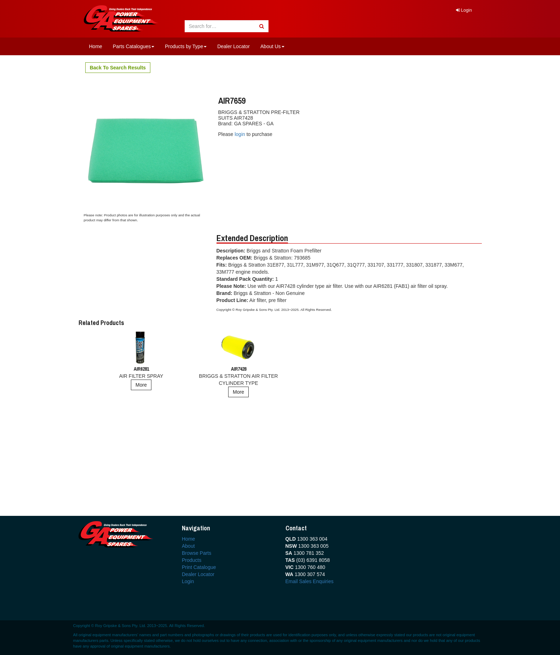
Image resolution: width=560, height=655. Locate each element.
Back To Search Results (118, 67)
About (188, 546)
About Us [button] (272, 46)
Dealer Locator (233, 46)
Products (191, 560)
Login (464, 10)
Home (95, 46)
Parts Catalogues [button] (133, 46)
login (240, 134)
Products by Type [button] (186, 46)
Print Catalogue (199, 567)
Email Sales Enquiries (309, 581)
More (141, 385)
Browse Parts (196, 553)
